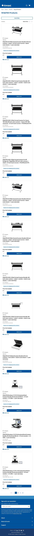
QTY (3, 55)
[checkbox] (3, 38)
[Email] (23, 530)
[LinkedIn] (17, 530)
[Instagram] (19, 530)
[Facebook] (15, 530)
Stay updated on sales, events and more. (9, 503)
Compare (6, 38)
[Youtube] (21, 530)
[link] (11, 493)
